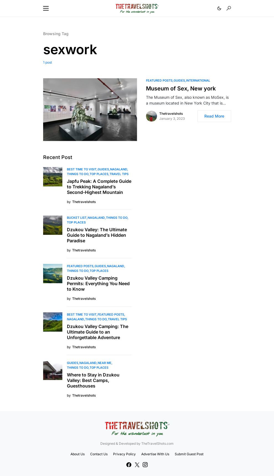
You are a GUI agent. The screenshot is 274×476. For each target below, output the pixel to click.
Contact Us (99, 454)
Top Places (99, 174)
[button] (46, 8)
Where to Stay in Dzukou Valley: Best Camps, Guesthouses (93, 380)
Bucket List (77, 218)
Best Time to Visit (81, 169)
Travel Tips (119, 174)
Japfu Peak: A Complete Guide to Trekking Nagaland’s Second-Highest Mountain (99, 186)
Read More (214, 116)
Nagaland (118, 169)
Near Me (104, 363)
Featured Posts (159, 80)
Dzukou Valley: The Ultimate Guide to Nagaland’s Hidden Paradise (97, 235)
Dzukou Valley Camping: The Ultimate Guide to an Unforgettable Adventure (97, 332)
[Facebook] (128, 464)
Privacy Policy (124, 454)
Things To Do (77, 174)
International (198, 80)
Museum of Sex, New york (181, 88)
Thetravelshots (171, 113)
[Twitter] (137, 464)
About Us (78, 454)
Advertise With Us (155, 454)
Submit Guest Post (189, 454)
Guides (179, 80)
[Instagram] (145, 464)
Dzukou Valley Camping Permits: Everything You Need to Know (98, 283)
